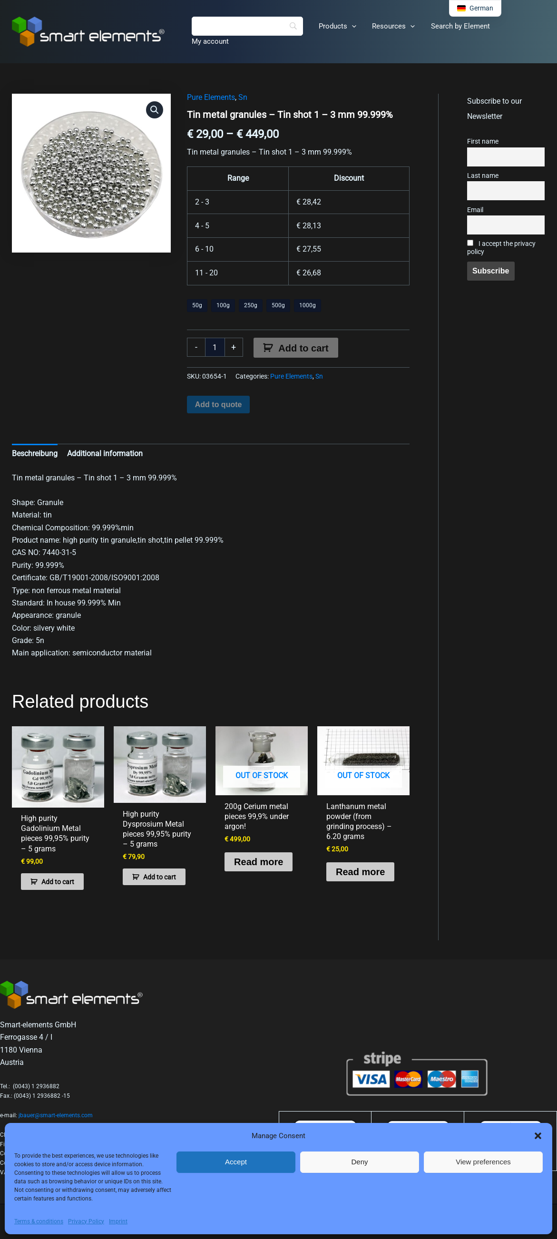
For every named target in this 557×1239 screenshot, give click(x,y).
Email (475, 210)
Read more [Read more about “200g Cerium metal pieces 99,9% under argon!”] (258, 861)
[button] (538, 1136)
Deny (359, 1162)
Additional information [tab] (105, 453)
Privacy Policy (86, 1221)
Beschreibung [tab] (35, 453)
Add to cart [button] (57, 881)
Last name (482, 176)
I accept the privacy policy (501, 248)
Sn (242, 97)
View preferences (483, 1162)
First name (482, 141)
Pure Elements (211, 97)
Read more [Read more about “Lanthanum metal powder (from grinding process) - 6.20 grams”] (360, 871)
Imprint (118, 1221)
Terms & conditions (38, 1221)
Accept (236, 1162)
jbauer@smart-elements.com (56, 1115)
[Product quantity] (215, 347)
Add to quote (218, 404)
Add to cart (303, 348)
